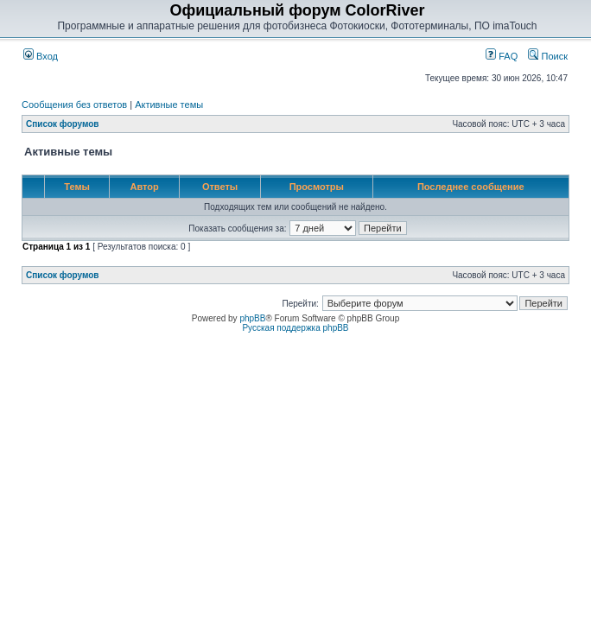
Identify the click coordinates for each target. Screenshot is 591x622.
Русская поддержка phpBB (295, 328)
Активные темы (169, 104)
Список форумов (62, 124)
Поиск (548, 56)
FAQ (502, 56)
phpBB (252, 318)
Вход (40, 56)
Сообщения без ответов (74, 104)
